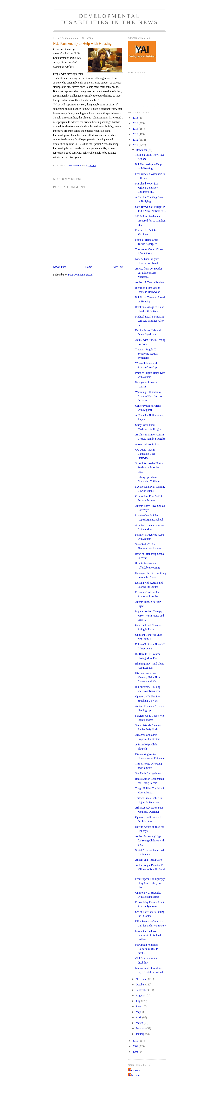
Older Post (117, 266)
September (142, 990)
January (140, 1033)
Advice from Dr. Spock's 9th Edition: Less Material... (148, 272)
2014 (136, 128)
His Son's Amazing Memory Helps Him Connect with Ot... (147, 677)
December (142, 149)
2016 (136, 117)
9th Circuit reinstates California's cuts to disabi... (146, 948)
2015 (136, 123)
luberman (134, 1075)
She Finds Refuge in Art (148, 773)
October (140, 984)
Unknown (134, 1070)
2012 (136, 139)
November (142, 979)
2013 (136, 134)
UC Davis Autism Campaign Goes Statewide (145, 453)
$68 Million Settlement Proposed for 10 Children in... (150, 220)
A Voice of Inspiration (147, 444)
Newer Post (59, 266)
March (140, 1022)
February (141, 1028)
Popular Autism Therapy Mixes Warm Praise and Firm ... (149, 615)
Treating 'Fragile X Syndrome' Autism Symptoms (146, 353)
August (140, 995)
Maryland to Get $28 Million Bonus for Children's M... (146, 187)
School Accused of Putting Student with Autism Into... (149, 467)
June (138, 1006)
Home (88, 266)
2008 (136, 1051)
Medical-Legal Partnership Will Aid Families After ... (149, 320)
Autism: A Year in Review (149, 282)
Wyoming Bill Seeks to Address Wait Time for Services (149, 396)
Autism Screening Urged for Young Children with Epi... (149, 840)
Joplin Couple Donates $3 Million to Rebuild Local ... (150, 869)
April (139, 1017)
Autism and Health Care (148, 859)
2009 (136, 1046)
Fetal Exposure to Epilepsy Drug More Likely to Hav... (150, 883)
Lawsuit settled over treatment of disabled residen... (148, 935)
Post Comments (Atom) (81, 274)
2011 (136, 145)
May (138, 1011)
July (138, 1001)
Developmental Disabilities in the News (109, 19)
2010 (136, 1040)
